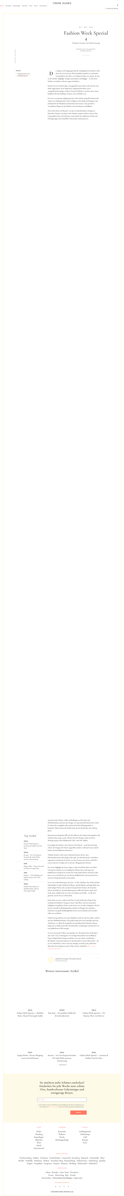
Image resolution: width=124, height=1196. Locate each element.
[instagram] (59, 1186)
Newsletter (74, 1172)
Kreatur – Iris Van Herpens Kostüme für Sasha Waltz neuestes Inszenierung (32, 857)
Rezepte (85, 1140)
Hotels (62, 1137)
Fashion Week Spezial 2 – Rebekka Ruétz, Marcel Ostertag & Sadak (32, 889)
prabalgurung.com (23, 75)
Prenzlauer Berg (57, 1161)
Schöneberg (93, 1161)
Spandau (102, 1161)
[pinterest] (64, 1186)
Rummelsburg (69, 1161)
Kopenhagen (22, 8)
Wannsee (64, 1163)
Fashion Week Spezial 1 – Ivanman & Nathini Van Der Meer (33, 846)
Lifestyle (30, 5)
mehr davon (62, 1064)
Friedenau (44, 1158)
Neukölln (29, 1161)
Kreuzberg (76, 1158)
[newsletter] (68, 1186)
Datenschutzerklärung (54, 1107)
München (31, 8)
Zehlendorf (93, 1163)
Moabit (21, 1161)
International (49, 8)
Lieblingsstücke (85, 1131)
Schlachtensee (82, 1161)
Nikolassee (38, 1161)
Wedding (72, 1163)
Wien (36, 8)
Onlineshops (85, 1134)
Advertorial (85, 55)
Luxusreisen (19, 5)
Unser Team (64, 1172)
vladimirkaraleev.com (24, 73)
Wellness (62, 1134)
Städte (8, 5)
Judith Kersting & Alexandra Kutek (86, 49)
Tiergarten (48, 1163)
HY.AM (71, 1191)
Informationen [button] (62, 1168)
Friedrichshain (54, 1158)
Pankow (46, 1161)
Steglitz (30, 1163)
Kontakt (55, 1172)
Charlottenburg (25, 1158)
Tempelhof (38, 1163)
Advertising (59, 1175)
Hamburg (14, 8)
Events (50, 1175)
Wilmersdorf (82, 1163)
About (48, 1172)
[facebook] (55, 1186)
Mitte (102, 1158)
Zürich (42, 8)
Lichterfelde (94, 1158)
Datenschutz (46, 1178)
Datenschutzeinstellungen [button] (62, 1178)
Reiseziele (62, 1131)
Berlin (8, 8)
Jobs (66, 1175)
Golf (85, 1137)
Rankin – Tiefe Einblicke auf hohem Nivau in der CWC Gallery (33, 877)
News (85, 1142)
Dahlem (36, 1158)
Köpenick (84, 1158)
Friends (73, 1175)
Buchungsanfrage (62, 1140)
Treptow (56, 1163)
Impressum (78, 1178)
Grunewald (66, 1158)
